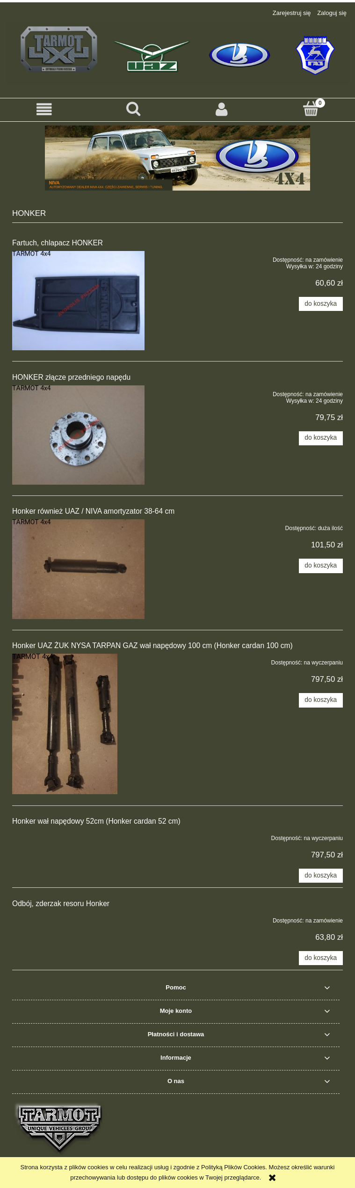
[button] (44, 109)
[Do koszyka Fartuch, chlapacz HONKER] (321, 304)
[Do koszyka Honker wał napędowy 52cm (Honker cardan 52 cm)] (321, 876)
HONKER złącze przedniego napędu (71, 377)
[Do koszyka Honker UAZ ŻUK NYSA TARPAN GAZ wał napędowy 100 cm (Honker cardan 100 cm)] (321, 700)
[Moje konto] (222, 109)
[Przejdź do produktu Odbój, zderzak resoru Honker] (78, 919)
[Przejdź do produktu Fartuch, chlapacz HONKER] (78, 300)
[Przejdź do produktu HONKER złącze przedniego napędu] (78, 435)
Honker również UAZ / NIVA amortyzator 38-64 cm (93, 511)
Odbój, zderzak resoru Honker (60, 904)
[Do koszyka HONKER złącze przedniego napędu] (321, 438)
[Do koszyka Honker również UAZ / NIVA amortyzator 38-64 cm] (321, 566)
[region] (177, 158)
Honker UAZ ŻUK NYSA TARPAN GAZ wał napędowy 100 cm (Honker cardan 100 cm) (152, 645)
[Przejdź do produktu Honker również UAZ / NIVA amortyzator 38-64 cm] (78, 569)
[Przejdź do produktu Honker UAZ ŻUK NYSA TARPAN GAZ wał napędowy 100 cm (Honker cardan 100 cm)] (78, 724)
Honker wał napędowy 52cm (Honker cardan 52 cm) (96, 821)
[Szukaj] (133, 108)
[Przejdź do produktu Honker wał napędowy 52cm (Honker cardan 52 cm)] (78, 836)
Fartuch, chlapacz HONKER (57, 243)
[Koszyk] (310, 108)
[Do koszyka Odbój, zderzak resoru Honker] (321, 958)
